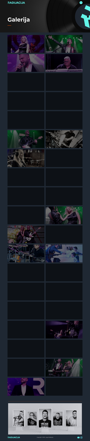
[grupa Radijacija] (16, 2)
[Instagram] (81, 437)
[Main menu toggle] (81, 2)
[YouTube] (78, 437)
